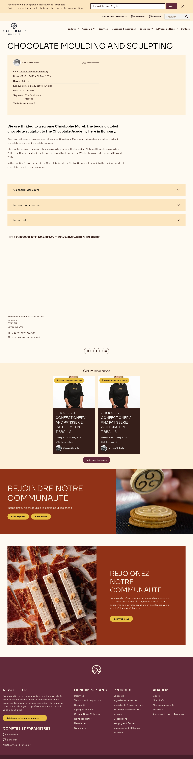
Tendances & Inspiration (123, 29)
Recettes (103, 29)
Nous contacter (82, 718)
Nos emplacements (163, 705)
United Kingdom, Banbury (34, 71)
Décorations (120, 718)
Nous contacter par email (26, 337)
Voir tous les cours (96, 460)
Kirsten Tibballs (71, 448)
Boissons (118, 732)
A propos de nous (83, 709)
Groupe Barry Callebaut (87, 714)
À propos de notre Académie (169, 714)
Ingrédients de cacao (125, 700)
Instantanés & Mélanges (126, 727)
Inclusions (119, 714)
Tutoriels (158, 709)
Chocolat (118, 695)
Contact (185, 29)
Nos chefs (158, 700)
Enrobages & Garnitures (127, 709)
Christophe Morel (30, 62)
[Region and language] (127, 6)
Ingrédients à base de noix (128, 705)
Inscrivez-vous (121, 618)
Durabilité (79, 705)
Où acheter (80, 727)
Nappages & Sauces (124, 723)
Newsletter (80, 723)
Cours (156, 695)
